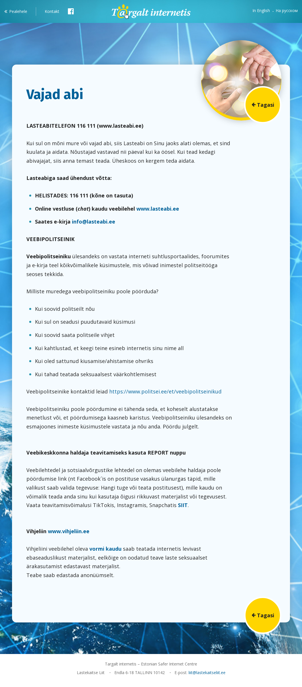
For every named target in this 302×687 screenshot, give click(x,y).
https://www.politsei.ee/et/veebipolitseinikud (165, 391)
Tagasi (265, 104)
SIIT (183, 505)
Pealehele (18, 11)
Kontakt (52, 11)
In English (261, 10)
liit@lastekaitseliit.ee (207, 672)
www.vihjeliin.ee (68, 531)
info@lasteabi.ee (93, 221)
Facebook (71, 11)
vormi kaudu (105, 548)
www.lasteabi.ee (157, 208)
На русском (287, 10)
